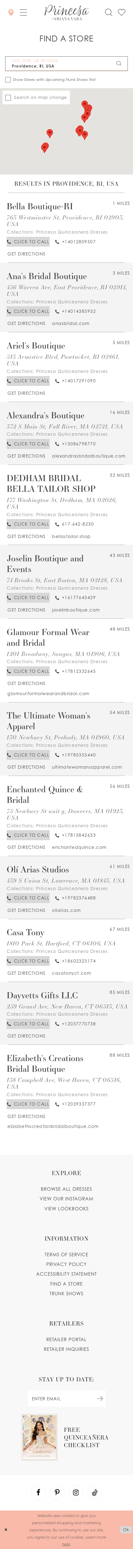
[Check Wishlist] (121, 12)
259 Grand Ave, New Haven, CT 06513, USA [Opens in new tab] (67, 1006)
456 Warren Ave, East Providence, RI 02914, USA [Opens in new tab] (67, 290)
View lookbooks (66, 1208)
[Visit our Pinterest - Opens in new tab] (57, 1492)
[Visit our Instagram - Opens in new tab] (75, 1492)
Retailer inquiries (66, 1349)
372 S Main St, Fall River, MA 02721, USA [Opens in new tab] (65, 426)
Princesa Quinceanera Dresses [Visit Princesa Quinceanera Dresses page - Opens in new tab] (72, 232)
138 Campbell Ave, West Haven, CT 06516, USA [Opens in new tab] (64, 1083)
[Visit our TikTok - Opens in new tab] (94, 1492)
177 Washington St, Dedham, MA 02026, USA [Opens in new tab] (62, 503)
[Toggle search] (108, 12)
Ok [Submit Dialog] (126, 1529)
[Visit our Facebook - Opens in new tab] (38, 1492)
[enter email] (66, 1398)
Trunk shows (66, 1293)
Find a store (66, 1284)
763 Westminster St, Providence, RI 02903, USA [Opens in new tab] (65, 220)
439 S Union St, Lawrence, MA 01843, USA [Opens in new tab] (66, 880)
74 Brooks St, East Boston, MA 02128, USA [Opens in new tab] (65, 580)
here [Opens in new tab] (66, 1544)
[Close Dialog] (5, 1529)
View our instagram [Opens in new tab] (67, 1198)
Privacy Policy (66, 1264)
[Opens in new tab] (26, 253)
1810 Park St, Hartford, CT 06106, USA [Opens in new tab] (61, 943)
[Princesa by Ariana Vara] (66, 12)
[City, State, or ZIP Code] (66, 63)
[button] (23, 12)
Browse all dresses (66, 1189)
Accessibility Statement (66, 1274)
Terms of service (67, 1254)
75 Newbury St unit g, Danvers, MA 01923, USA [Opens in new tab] (65, 814)
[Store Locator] (11, 12)
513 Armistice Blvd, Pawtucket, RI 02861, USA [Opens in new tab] (63, 360)
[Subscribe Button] (100, 1398)
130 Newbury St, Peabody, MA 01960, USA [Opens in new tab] (66, 737)
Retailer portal (66, 1339)
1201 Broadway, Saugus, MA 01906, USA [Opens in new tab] (63, 654)
